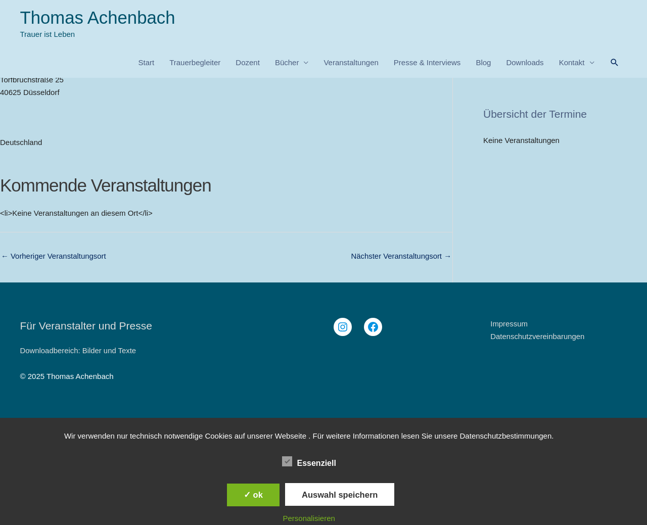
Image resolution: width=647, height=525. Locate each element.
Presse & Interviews (427, 63)
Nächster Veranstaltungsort (400, 256)
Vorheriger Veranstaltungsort (54, 256)
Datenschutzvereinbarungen (537, 336)
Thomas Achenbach (98, 18)
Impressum (509, 323)
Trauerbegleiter (194, 63)
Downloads (524, 63)
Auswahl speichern (340, 494)
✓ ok (253, 494)
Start (146, 63)
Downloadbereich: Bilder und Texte (78, 350)
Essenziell (309, 461)
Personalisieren (309, 518)
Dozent (248, 63)
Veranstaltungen (351, 63)
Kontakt (572, 63)
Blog (483, 63)
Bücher (287, 63)
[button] (615, 63)
